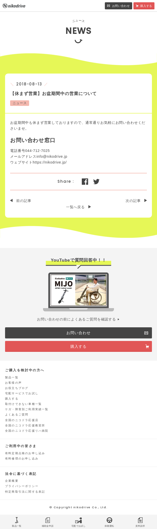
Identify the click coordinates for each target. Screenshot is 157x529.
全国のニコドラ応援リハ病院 (27, 430)
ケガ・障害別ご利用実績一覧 (27, 409)
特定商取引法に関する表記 (25, 491)
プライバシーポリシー (21, 486)
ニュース (20, 103)
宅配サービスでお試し (21, 393)
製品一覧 (11, 377)
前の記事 (23, 201)
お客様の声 (13, 382)
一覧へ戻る (75, 207)
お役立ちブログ (16, 387)
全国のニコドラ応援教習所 (25, 425)
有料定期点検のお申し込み (25, 453)
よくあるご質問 (16, 414)
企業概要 (11, 480)
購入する (11, 398)
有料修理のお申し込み (21, 458)
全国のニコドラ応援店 (21, 420)
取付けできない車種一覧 (23, 403)
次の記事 (133, 201)
